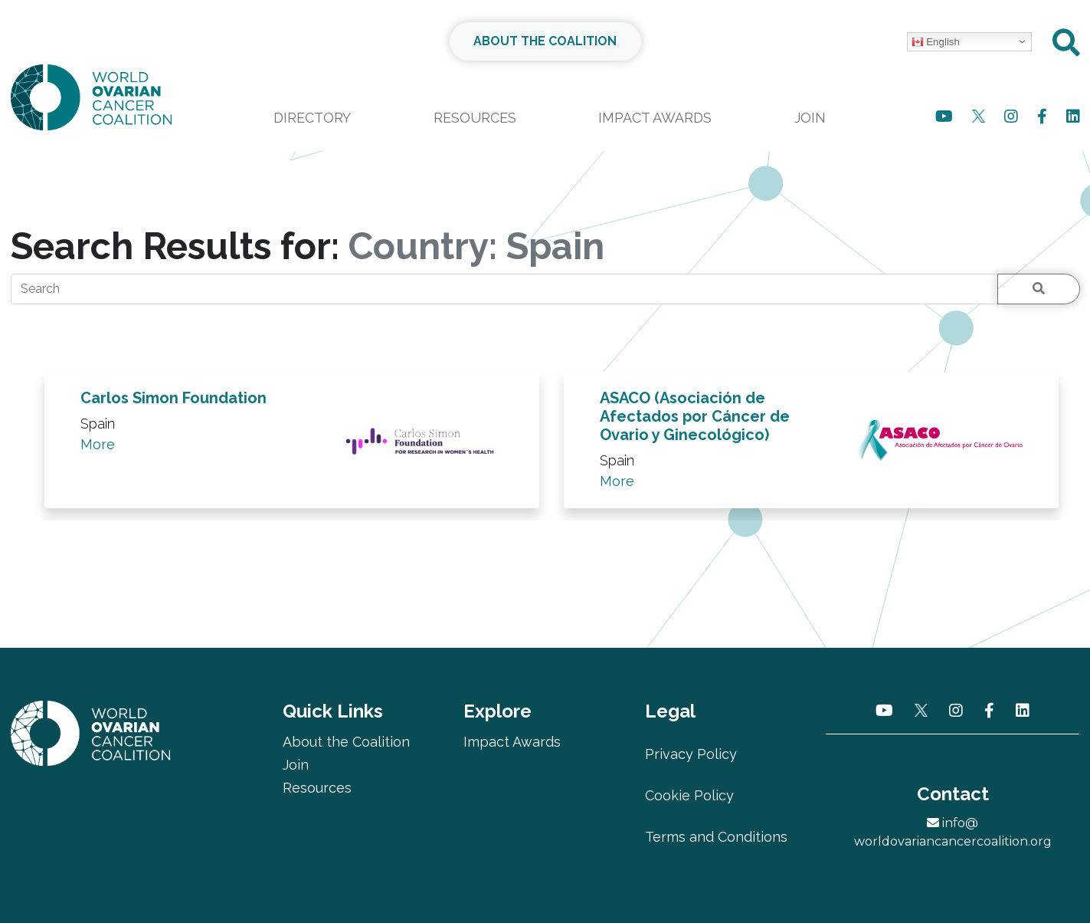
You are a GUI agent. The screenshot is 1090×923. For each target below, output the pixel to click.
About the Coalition (346, 742)
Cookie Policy (689, 795)
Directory (312, 118)
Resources (475, 118)
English (936, 42)
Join (810, 118)
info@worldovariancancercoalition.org (953, 832)
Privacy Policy (691, 754)
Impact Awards (655, 118)
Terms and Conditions (716, 837)
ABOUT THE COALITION (545, 41)
